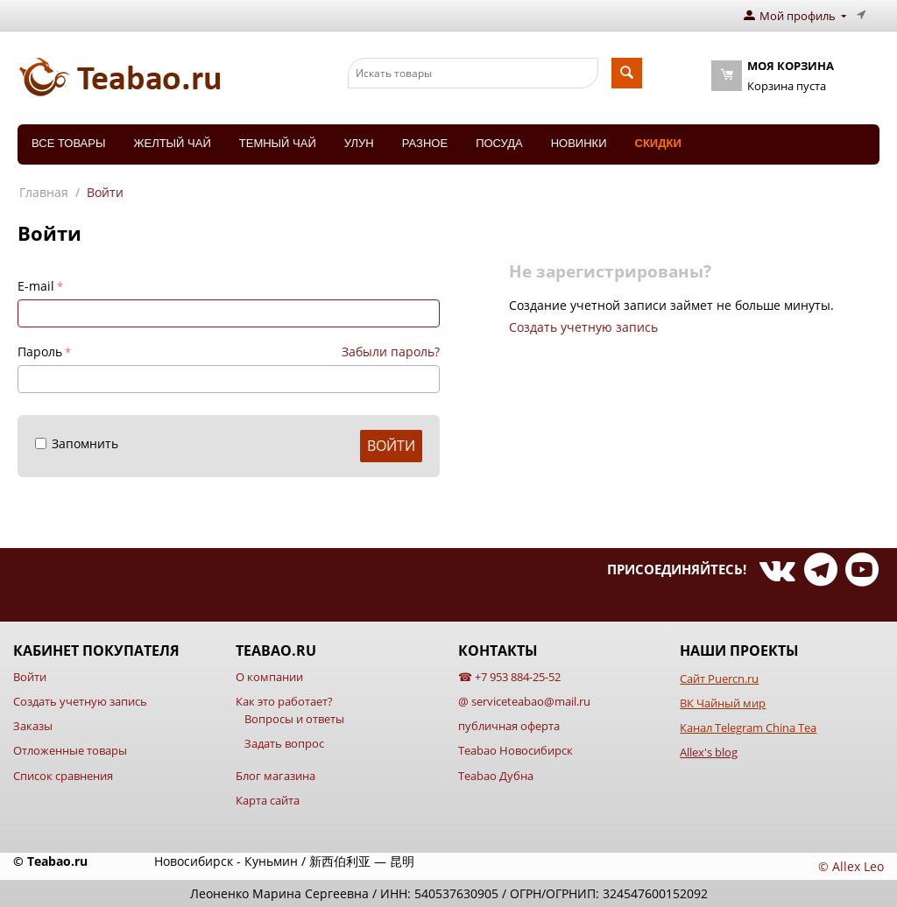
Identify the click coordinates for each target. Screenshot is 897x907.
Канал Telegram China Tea (748, 727)
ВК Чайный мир (723, 703)
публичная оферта (509, 726)
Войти (391, 445)
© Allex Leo (851, 866)
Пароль (40, 351)
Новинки (579, 143)
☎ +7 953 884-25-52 (509, 677)
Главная (43, 192)
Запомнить (76, 443)
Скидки (658, 143)
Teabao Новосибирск (515, 750)
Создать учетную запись (583, 327)
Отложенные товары (70, 750)
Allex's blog (709, 752)
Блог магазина (275, 776)
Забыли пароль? (391, 351)
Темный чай (277, 143)
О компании (269, 677)
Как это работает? (284, 701)
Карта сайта (268, 800)
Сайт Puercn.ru (719, 678)
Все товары (68, 143)
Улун (359, 143)
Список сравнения (63, 776)
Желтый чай (171, 143)
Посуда (499, 143)
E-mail (36, 286)
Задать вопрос (284, 743)
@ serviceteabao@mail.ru (524, 701)
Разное (425, 143)
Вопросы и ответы (294, 719)
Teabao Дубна (495, 776)
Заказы (33, 726)
